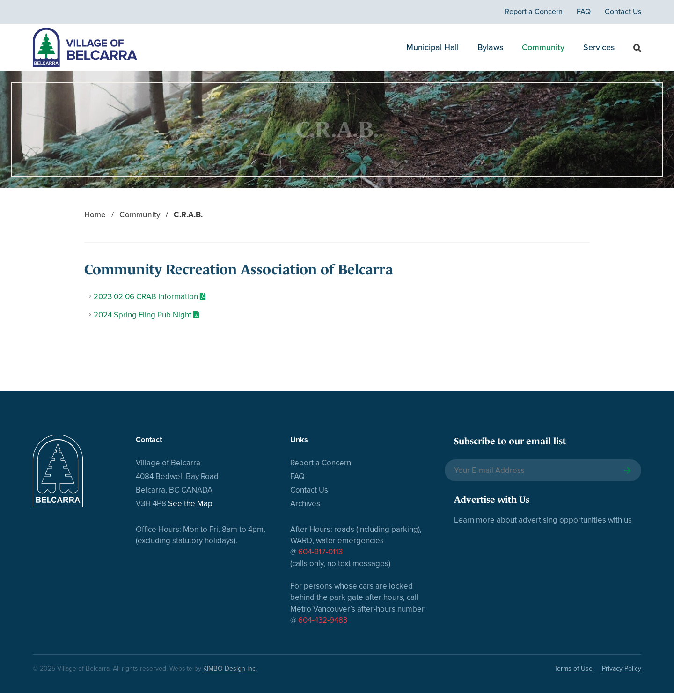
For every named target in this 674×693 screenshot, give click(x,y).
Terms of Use (573, 668)
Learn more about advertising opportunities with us (543, 520)
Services (599, 47)
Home (95, 215)
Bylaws (490, 47)
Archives (305, 504)
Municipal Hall (432, 47)
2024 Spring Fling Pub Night (142, 315)
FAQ (584, 11)
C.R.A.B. (188, 215)
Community (543, 47)
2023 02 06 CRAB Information (146, 297)
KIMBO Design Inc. (230, 668)
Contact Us (623, 11)
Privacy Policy (621, 668)
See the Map (190, 504)
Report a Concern (534, 11)
